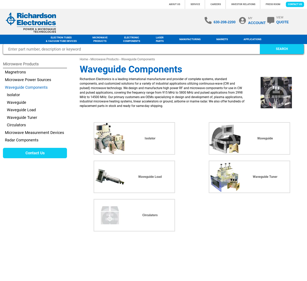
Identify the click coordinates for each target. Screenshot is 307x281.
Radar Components (21, 140)
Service (195, 4)
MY (257, 20)
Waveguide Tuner (22, 117)
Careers (215, 4)
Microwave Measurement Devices (34, 132)
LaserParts (160, 39)
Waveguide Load (21, 110)
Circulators (16, 125)
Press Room (273, 4)
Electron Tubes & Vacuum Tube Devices (61, 39)
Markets (222, 39)
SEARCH (282, 49)
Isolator (13, 94)
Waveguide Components (26, 87)
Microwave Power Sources (28, 79)
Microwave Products (99, 39)
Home (84, 59)
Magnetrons (15, 72)
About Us (174, 4)
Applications (252, 39)
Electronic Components (131, 39)
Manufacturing (190, 39)
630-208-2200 (225, 22)
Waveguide (16, 102)
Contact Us (295, 4)
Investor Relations (243, 4)
